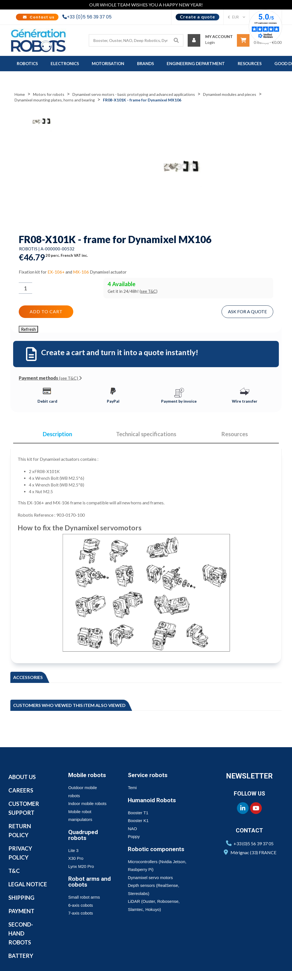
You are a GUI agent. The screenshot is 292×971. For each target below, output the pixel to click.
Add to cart (46, 311)
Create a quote (197, 16)
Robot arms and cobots (89, 881)
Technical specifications (146, 434)
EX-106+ (56, 271)
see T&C (148, 291)
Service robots (148, 775)
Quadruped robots (83, 835)
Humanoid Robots (152, 800)
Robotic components (156, 849)
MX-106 (81, 271)
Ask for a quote (247, 311)
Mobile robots (87, 775)
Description (57, 434)
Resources (234, 434)
